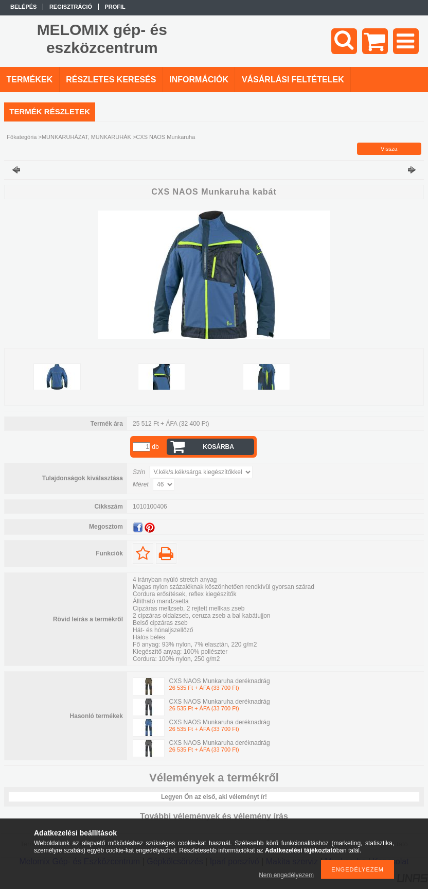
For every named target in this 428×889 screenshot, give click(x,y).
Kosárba (218, 446)
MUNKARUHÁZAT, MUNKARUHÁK (86, 137)
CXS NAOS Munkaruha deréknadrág (219, 681)
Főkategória (22, 137)
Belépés (23, 7)
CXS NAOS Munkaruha (165, 137)
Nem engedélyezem (286, 875)
